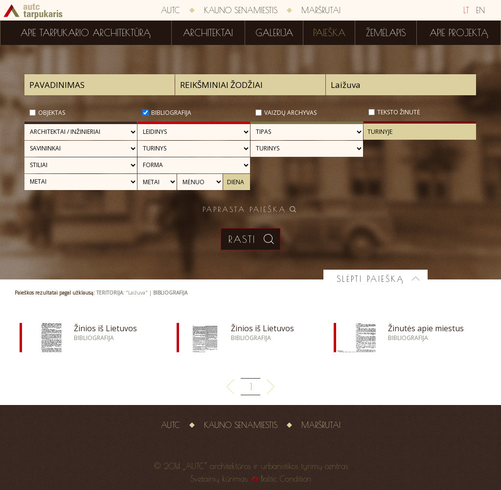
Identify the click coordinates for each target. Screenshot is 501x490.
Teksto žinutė (398, 112)
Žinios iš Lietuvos (105, 328)
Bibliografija (171, 112)
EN (480, 10)
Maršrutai (321, 10)
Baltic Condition (286, 478)
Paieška (329, 32)
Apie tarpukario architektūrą (86, 32)
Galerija (274, 32)
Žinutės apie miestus (426, 328)
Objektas (51, 112)
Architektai (208, 32)
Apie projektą (459, 32)
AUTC (170, 10)
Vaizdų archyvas (290, 112)
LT (466, 10)
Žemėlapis (386, 32)
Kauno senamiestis (240, 10)
